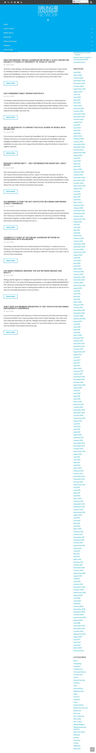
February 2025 (78, 108)
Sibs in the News (79, 732)
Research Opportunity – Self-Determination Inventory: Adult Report (35, 164)
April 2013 (76, 496)
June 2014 (77, 460)
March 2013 (77, 498)
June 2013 (76, 490)
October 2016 (78, 382)
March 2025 (77, 106)
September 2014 (79, 451)
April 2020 (77, 266)
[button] (91, 2)
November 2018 (79, 313)
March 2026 (77, 75)
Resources (77, 711)
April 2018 (76, 332)
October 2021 (78, 216)
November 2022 (79, 180)
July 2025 (76, 94)
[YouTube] (18, 2)
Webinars (76, 746)
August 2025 (77, 92)
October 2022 (78, 183)
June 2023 (77, 161)
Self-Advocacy (78, 716)
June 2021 (76, 227)
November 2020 (79, 247)
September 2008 (79, 617)
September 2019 (79, 285)
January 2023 (78, 175)
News (75, 694)
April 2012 (76, 526)
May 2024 (76, 130)
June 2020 (77, 260)
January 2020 (78, 274)
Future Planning (79, 680)
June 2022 (77, 194)
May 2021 (76, 230)
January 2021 (78, 241)
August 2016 (77, 388)
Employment (78, 675)
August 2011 (77, 548)
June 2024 (77, 128)
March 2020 (77, 269)
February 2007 (78, 651)
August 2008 (77, 620)
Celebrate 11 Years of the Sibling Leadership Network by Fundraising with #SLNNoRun (32, 238)
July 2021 (76, 225)
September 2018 (79, 319)
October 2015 (78, 415)
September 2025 (79, 89)
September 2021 (79, 219)
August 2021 (77, 222)
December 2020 (79, 244)
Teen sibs (76, 740)
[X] (8, 2)
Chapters (76, 666)
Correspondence (79, 672)
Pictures (76, 697)
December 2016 (79, 377)
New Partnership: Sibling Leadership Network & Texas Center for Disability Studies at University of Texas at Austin (36, 61)
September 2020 (79, 252)
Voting (75, 743)
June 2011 (76, 551)
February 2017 (78, 371)
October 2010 (78, 570)
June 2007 (77, 642)
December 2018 (79, 310)
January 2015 (78, 440)
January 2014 (78, 474)
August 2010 (77, 576)
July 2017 (76, 357)
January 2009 (78, 606)
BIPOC (75, 661)
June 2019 (76, 294)
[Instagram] (11, 2)
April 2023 (77, 166)
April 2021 (76, 233)
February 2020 (78, 272)
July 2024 (76, 125)
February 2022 (78, 205)
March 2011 (77, 559)
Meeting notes (78, 691)
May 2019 (76, 297)
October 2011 (78, 543)
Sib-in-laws (77, 722)
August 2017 (77, 355)
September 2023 (79, 153)
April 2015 (76, 432)
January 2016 (78, 407)
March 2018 (77, 335)
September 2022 (79, 186)
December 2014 (79, 443)
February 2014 (78, 471)
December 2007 (79, 626)
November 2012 (79, 507)
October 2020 (78, 249)
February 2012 (78, 532)
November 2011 (78, 540)
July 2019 (76, 291)
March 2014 (77, 468)
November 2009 (79, 587)
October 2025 (78, 86)
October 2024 (78, 119)
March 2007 (77, 648)
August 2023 (77, 155)
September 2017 (79, 352)
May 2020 (76, 263)
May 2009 (76, 604)
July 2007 (76, 640)
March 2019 (77, 302)
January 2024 (78, 142)
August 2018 (77, 321)
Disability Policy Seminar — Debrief (82, 54)
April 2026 (77, 72)
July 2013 (76, 487)
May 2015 (76, 429)
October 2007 (78, 631)
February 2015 (78, 438)
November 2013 (79, 479)
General (76, 683)
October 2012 (78, 510)
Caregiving (77, 664)
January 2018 (78, 341)
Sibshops (76, 735)
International (78, 688)
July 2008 (76, 623)
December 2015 (79, 410)
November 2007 (79, 628)
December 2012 (79, 504)
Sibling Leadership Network (79, 728)
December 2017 (79, 343)
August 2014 (77, 454)
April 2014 (76, 465)
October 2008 (78, 615)
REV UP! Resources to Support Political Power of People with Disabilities (34, 128)
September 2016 (79, 385)
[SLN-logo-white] (48, 11)
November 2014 (79, 446)
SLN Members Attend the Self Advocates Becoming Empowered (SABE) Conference (35, 202)
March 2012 (77, 529)
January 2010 (78, 584)
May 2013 (76, 493)
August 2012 (77, 515)
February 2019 (78, 305)
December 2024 (79, 114)
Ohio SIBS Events (79, 62)
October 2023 (78, 150)
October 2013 (78, 482)
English (76, 1)
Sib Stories (77, 719)
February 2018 (78, 338)
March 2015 (77, 435)
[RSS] (21, 2)
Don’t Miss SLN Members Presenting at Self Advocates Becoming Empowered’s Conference (36, 307)
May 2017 (76, 363)
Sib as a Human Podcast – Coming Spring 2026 (82, 58)
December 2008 (79, 609)
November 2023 (79, 147)
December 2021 (79, 211)
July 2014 (76, 457)
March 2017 (77, 368)
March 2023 (77, 169)
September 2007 (79, 634)
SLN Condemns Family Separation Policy (24, 93)
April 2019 (76, 299)
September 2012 (79, 512)
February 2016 (78, 404)
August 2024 (77, 122)
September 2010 (79, 573)
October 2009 (78, 590)
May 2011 (76, 554)
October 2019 (78, 283)
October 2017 (78, 349)
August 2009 (77, 595)
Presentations (78, 705)
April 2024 (77, 133)
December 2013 (79, 476)
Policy (75, 702)
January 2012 (78, 534)
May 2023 (76, 164)
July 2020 (76, 258)
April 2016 (76, 399)
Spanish (76, 738)
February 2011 (78, 562)
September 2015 (79, 418)
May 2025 (76, 100)
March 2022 (77, 202)
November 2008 (79, 612)
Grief (75, 686)
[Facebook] (5, 2)
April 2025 (77, 103)
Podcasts (76, 700)
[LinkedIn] (14, 2)
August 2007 (77, 637)
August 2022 (77, 189)
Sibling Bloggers (79, 724)
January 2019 (78, 308)
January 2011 (77, 565)
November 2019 (79, 280)
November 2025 (79, 83)
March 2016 (77, 402)
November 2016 (79, 379)
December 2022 (79, 178)
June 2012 (76, 521)
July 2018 (76, 324)
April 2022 (77, 200)
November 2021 (79, 213)
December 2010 (79, 568)
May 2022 (76, 197)
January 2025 (78, 111)
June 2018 (76, 327)
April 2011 (76, 557)
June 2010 (76, 581)
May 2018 (76, 330)
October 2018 (78, 316)
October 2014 (78, 449)
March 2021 (77, 236)
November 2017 (79, 346)
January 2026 (78, 78)
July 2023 (76, 158)
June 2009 (77, 601)
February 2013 (78, 501)
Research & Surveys (80, 708)
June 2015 (76, 427)
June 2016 (76, 393)
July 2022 (76, 191)
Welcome (76, 749)
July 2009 (76, 598)
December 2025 (79, 81)
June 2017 (76, 360)
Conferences (78, 669)
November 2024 (79, 117)
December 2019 (79, 277)
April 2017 (76, 366)
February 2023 (78, 172)
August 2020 (77, 255)
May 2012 (76, 523)
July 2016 (76, 391)
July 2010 (76, 579)
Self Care (76, 713)
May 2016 (76, 396)
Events (75, 677)
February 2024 (78, 139)
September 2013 (79, 485)
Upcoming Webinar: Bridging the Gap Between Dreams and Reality (33, 272)
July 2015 (76, 424)
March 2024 (77, 136)
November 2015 (79, 413)
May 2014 (76, 462)
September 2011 (79, 546)
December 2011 (78, 537)
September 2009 (79, 592)
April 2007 (77, 645)
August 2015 (77, 421)
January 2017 (78, 374)
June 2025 (77, 97)
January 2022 (78, 208)
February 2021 (78, 238)
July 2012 (76, 518)
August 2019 (77, 288)
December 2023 (79, 144)
